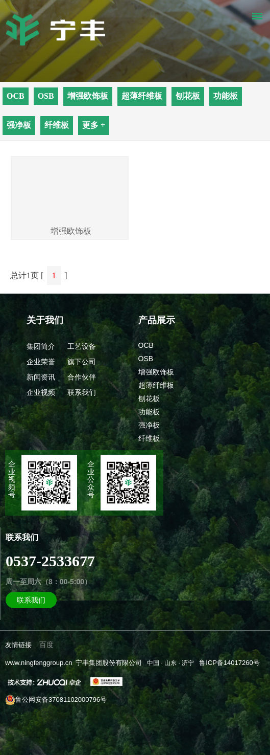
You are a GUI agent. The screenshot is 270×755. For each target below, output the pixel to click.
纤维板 (56, 125)
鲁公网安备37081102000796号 (56, 700)
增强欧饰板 (87, 96)
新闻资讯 (41, 377)
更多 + (93, 125)
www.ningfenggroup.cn (38, 663)
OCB (15, 96)
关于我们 (45, 320)
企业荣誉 (41, 362)
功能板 (225, 96)
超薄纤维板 (141, 96)
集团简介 (41, 346)
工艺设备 (81, 346)
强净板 (19, 125)
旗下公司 (81, 362)
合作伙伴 (81, 377)
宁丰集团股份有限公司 (109, 663)
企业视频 (41, 392)
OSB (46, 96)
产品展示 (156, 320)
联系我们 (81, 392)
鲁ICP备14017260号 (229, 663)
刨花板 (188, 96)
